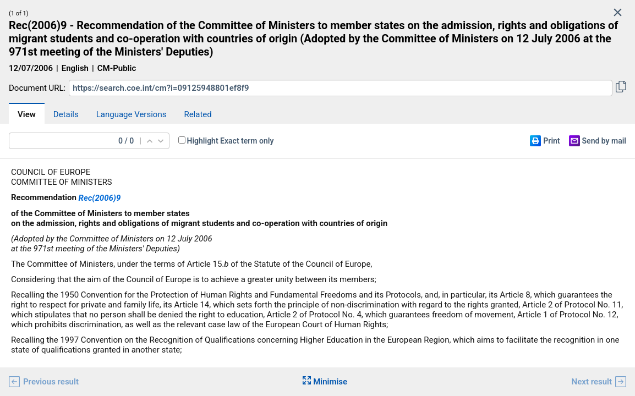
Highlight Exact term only (230, 140)
